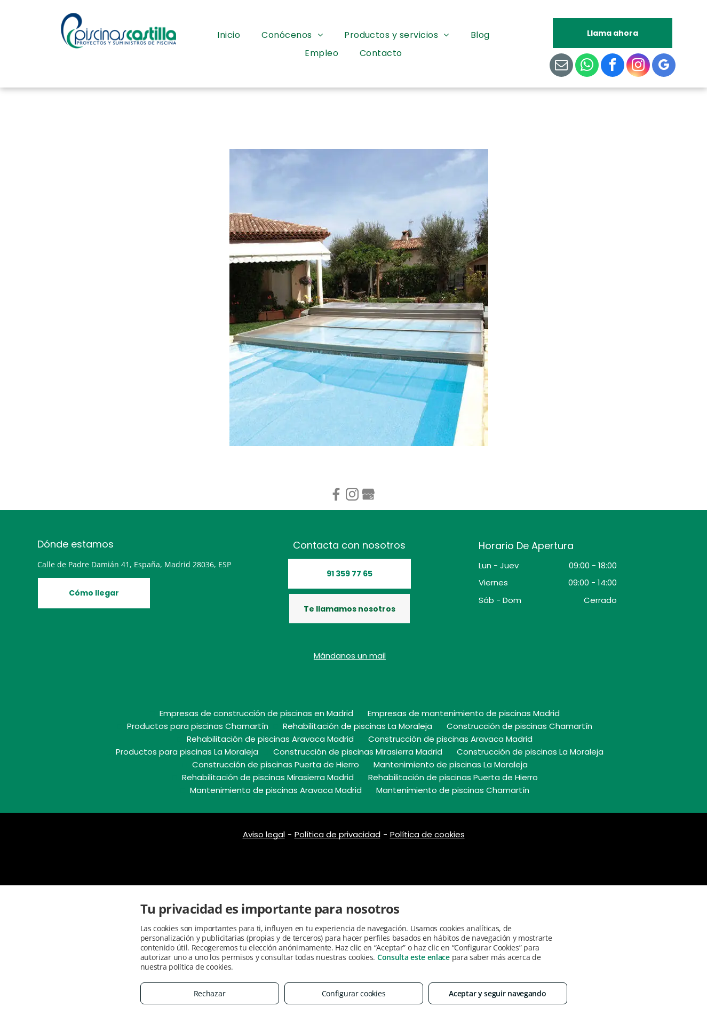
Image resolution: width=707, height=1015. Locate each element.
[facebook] (612, 66)
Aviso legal (264, 834)
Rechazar (210, 993)
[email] (561, 66)
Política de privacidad (337, 834)
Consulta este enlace (413, 957)
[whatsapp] (587, 66)
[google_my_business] (664, 66)
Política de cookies (427, 834)
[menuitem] (228, 35)
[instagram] (638, 66)
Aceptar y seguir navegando (497, 993)
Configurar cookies (354, 993)
